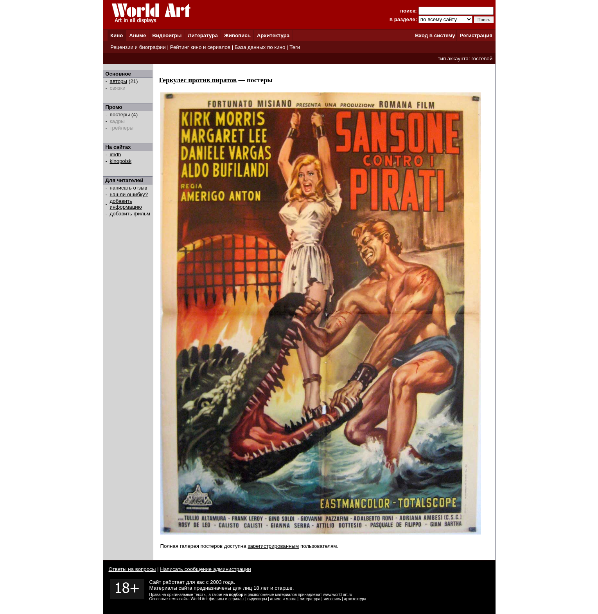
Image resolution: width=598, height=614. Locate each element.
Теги (294, 47)
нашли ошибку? (129, 194)
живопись (332, 599)
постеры (120, 114)
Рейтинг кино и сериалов (200, 47)
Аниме (137, 35)
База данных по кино (260, 47)
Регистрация (476, 35)
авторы (119, 81)
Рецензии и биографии (138, 47)
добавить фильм (130, 214)
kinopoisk (121, 161)
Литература (203, 35)
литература (310, 599)
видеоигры (257, 599)
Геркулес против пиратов (198, 80)
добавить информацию (126, 204)
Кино (116, 35)
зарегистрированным (273, 546)
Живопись (237, 35)
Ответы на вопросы (132, 569)
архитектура (355, 599)
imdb (115, 154)
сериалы (236, 599)
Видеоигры (166, 35)
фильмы (216, 599)
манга (291, 599)
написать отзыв (128, 188)
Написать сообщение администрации (205, 569)
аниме (276, 599)
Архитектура (273, 35)
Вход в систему (435, 35)
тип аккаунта (453, 58)
